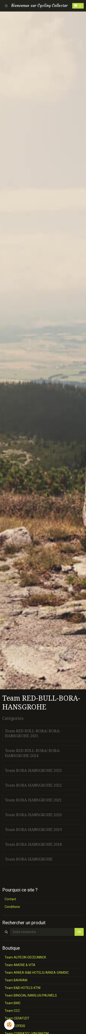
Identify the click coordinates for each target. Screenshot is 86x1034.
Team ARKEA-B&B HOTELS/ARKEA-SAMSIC (37, 972)
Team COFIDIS (15, 1026)
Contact (10, 899)
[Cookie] (9, 1024)
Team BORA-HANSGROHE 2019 (33, 829)
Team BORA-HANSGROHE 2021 (33, 800)
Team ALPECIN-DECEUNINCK (25, 957)
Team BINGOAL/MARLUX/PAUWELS (31, 995)
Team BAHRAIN (16, 980)
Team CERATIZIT (17, 1018)
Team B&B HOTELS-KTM (22, 988)
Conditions (12, 907)
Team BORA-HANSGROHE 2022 (33, 785)
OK (79, 932)
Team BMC (13, 1003)
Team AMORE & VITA (20, 965)
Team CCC (12, 1011)
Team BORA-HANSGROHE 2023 (33, 770)
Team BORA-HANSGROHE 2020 (33, 814)
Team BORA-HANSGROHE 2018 (33, 844)
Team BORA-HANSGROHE (29, 859)
